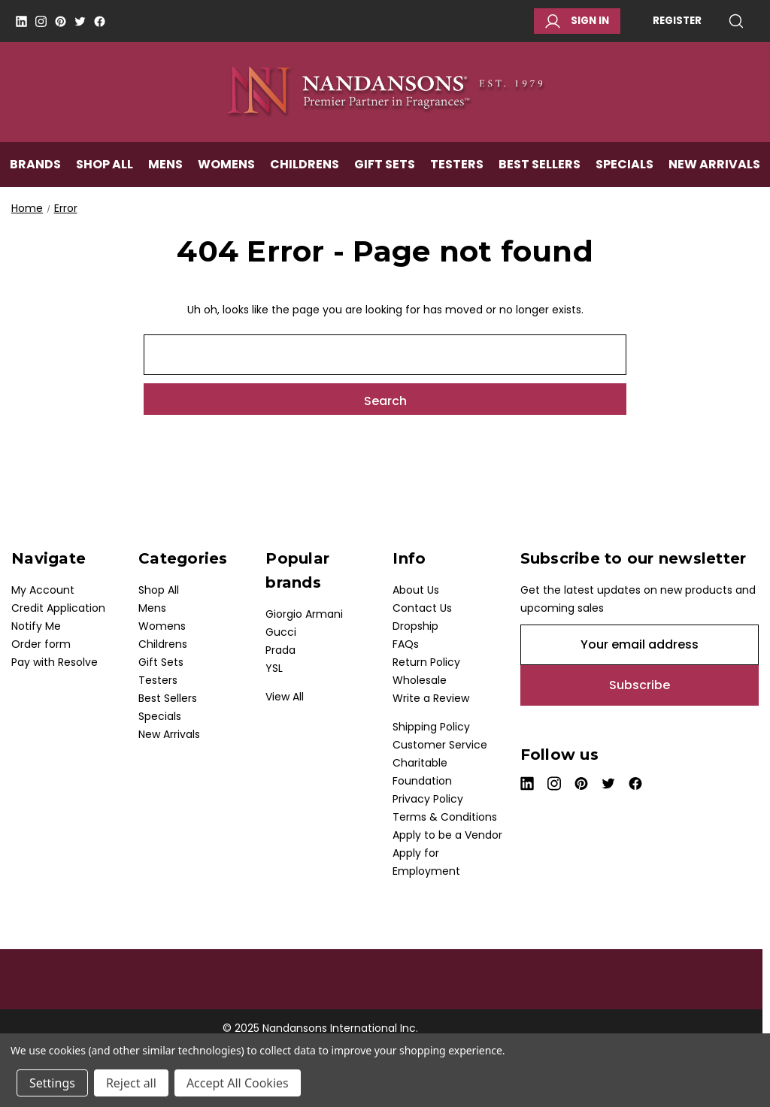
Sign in (577, 21)
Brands (35, 170)
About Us (416, 589)
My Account (42, 589)
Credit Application (58, 608)
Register (677, 21)
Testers (457, 170)
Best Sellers (540, 170)
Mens (165, 170)
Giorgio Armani (304, 614)
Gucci (280, 632)
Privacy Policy (428, 798)
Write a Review (431, 698)
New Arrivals (714, 170)
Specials (624, 170)
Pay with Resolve (54, 662)
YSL (274, 668)
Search (736, 21)
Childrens (304, 170)
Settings (52, 1083)
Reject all (131, 1083)
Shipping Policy (431, 726)
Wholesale (420, 680)
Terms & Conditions (445, 816)
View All (284, 696)
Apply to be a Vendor (447, 834)
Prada (280, 650)
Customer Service (440, 744)
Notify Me (36, 626)
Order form (41, 644)
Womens (226, 170)
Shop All (104, 170)
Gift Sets (384, 170)
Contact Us (422, 608)
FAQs (406, 644)
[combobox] (385, 354)
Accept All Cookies (237, 1083)
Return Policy (426, 662)
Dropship (415, 626)
